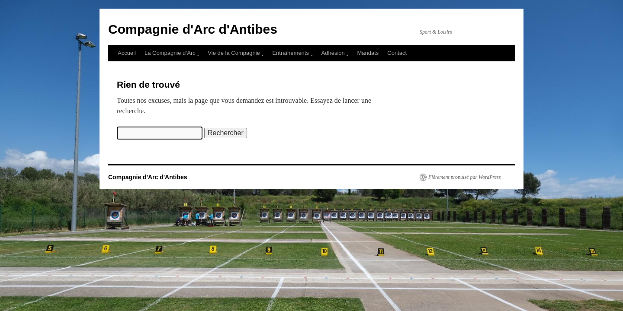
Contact (397, 53)
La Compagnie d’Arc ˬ (172, 53)
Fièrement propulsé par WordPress (464, 177)
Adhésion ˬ (335, 53)
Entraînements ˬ (292, 53)
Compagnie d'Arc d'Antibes (192, 29)
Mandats (368, 53)
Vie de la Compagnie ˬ (235, 53)
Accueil (127, 53)
